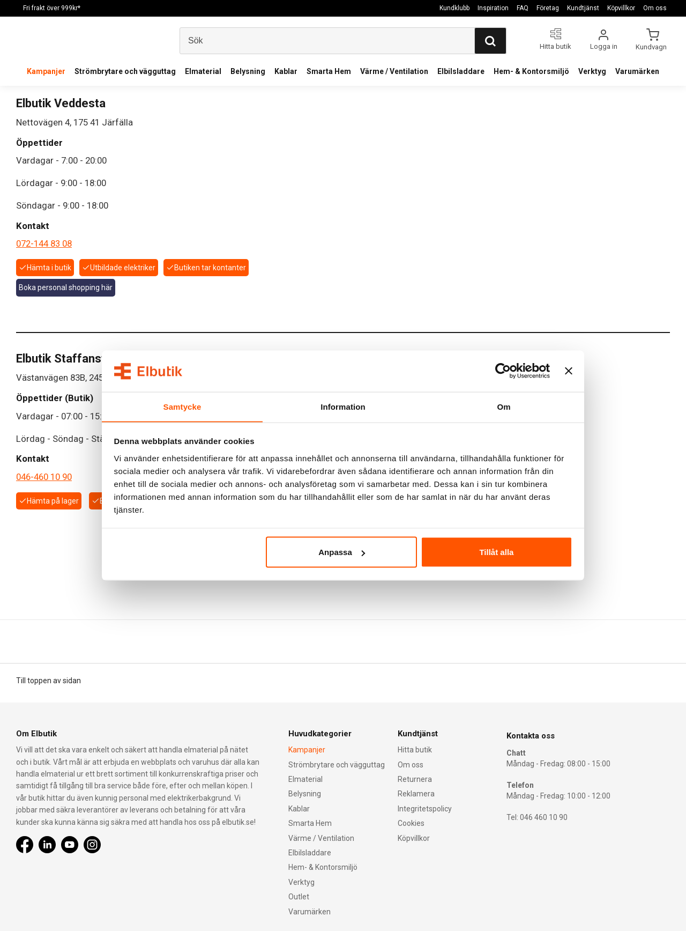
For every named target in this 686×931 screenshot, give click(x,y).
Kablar (285, 71)
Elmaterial (203, 71)
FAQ (522, 8)
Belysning (247, 71)
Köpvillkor (621, 8)
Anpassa (341, 552)
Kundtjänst (583, 8)
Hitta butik (415, 749)
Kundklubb (454, 8)
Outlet (298, 896)
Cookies (411, 823)
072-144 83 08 (44, 243)
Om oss (655, 8)
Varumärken (637, 71)
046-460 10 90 (44, 476)
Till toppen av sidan (48, 680)
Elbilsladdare (460, 71)
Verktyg (592, 71)
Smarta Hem (329, 71)
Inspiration (493, 8)
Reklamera (416, 793)
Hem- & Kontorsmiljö (531, 71)
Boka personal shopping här (66, 287)
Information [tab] (343, 406)
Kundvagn (652, 46)
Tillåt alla (496, 552)
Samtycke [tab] (182, 406)
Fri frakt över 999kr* (51, 8)
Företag (547, 8)
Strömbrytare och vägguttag (125, 71)
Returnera (415, 779)
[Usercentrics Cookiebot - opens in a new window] (503, 371)
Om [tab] (503, 406)
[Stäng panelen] (568, 371)
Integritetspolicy (425, 808)
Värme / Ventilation (394, 71)
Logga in (603, 46)
